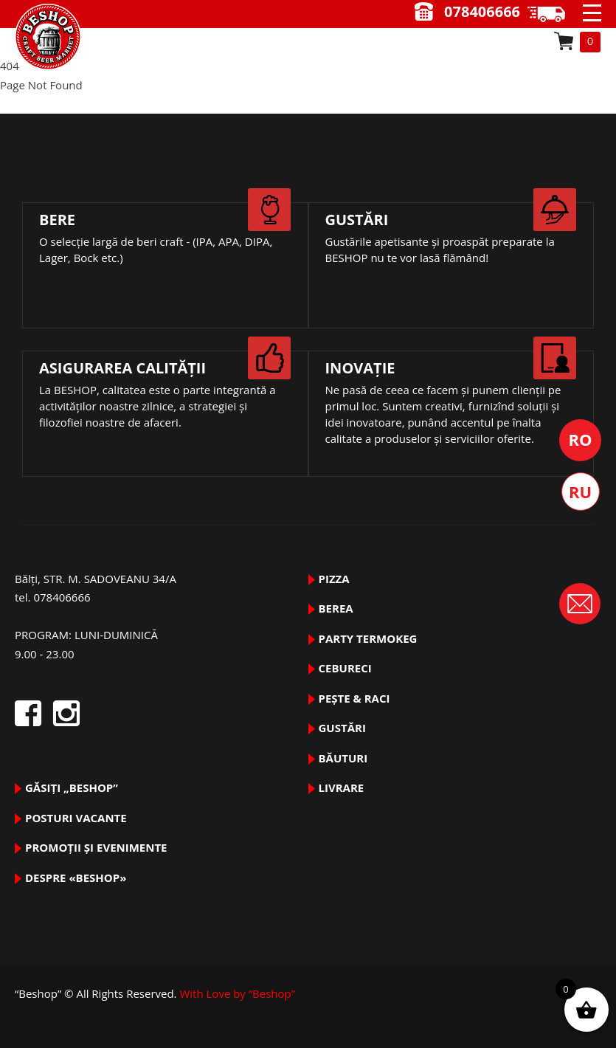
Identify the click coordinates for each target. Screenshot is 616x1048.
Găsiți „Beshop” (71, 787)
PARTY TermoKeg (368, 638)
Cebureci (345, 668)
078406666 (482, 11)
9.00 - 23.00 (551, 14)
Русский (580, 491)
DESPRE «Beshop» (75, 877)
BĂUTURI (343, 758)
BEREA (336, 608)
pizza (334, 578)
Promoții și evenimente (96, 847)
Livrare (341, 787)
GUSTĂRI (342, 727)
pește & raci (354, 698)
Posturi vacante (76, 817)
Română (580, 440)
